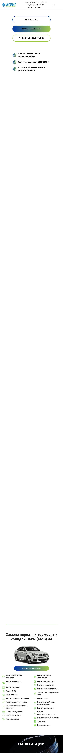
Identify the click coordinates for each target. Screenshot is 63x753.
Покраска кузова (12, 719)
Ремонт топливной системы (16, 702)
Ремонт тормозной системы (48, 718)
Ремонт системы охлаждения (17, 698)
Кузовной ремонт (44, 725)
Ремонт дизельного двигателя (13, 682)
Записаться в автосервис (31, 668)
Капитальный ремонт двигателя (14, 676)
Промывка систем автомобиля (44, 676)
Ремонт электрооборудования (46, 713)
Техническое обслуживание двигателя (16, 707)
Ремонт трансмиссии (45, 708)
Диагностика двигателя (15, 712)
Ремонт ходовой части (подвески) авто (46, 703)
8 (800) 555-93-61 (35, 5)
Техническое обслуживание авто (48, 693)
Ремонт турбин (11, 695)
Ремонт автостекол (13, 715)
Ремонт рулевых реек (45, 685)
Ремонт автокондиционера (47, 689)
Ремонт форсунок (13, 687)
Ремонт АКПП (42, 698)
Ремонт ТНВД (11, 691)
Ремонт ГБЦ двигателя (46, 681)
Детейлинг (41, 721)
